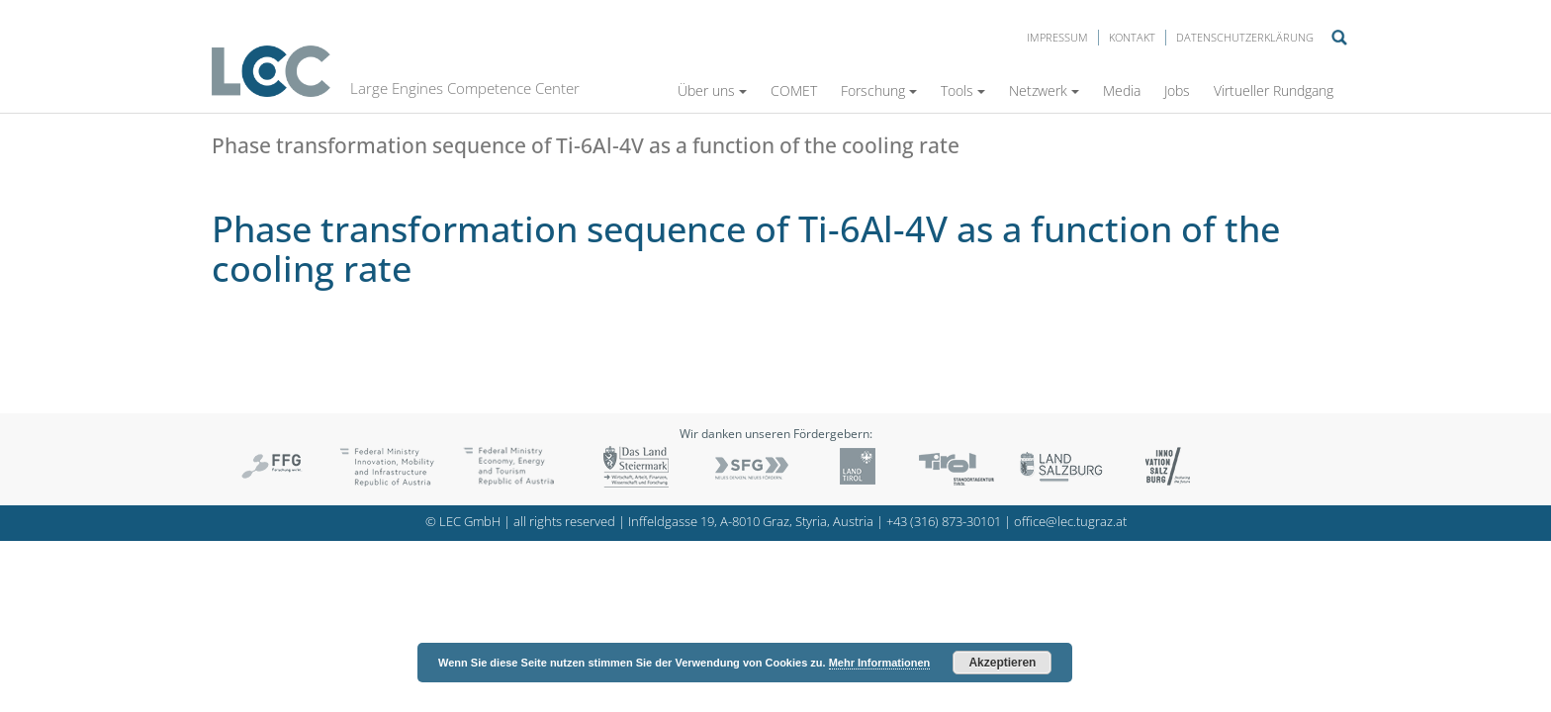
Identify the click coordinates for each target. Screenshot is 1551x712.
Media (1121, 90)
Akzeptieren (1002, 662)
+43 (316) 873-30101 (943, 521)
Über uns (712, 90)
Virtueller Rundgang (1273, 90)
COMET (794, 90)
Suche (1339, 37)
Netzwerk (1044, 90)
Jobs (1177, 90)
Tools (963, 90)
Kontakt (1132, 37)
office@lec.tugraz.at (1070, 521)
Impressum (1057, 37)
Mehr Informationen (880, 662)
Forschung (879, 90)
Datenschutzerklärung (1245, 37)
